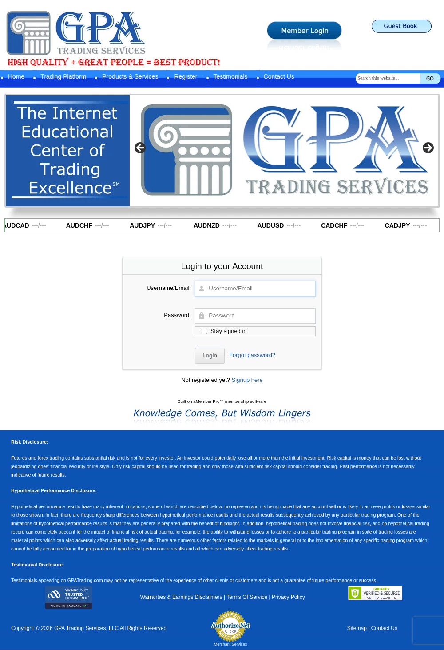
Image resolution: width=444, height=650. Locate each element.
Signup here (247, 380)
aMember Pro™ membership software (229, 401)
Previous (140, 148)
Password (176, 315)
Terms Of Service (246, 597)
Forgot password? (252, 355)
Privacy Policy (288, 597)
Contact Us (279, 76)
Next (427, 148)
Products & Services (130, 76)
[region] (284, 150)
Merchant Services (230, 644)
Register (185, 76)
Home (16, 76)
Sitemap (357, 628)
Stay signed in (224, 331)
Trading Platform (63, 76)
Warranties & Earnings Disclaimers (181, 597)
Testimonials (231, 76)
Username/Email (168, 288)
